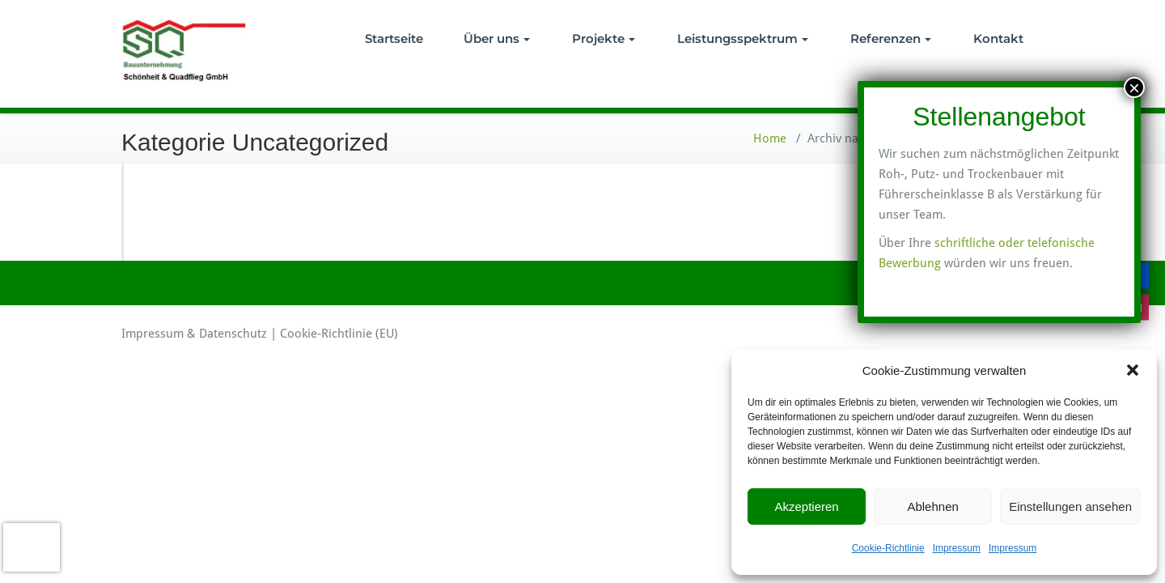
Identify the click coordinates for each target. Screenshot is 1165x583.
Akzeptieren (806, 506)
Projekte (603, 38)
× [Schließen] (1134, 87)
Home (769, 138)
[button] (1133, 370)
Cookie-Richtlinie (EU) (339, 333)
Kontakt (998, 38)
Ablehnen (932, 506)
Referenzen (890, 38)
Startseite (394, 38)
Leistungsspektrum (742, 38)
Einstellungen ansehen (1070, 506)
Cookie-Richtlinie (888, 548)
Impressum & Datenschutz (194, 333)
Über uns (497, 38)
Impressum (957, 548)
